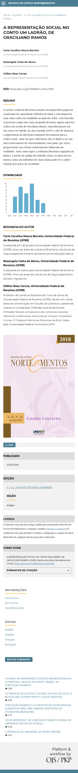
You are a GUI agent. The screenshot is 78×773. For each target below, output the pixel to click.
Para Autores (11, 602)
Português (10, 644)
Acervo (17, 15)
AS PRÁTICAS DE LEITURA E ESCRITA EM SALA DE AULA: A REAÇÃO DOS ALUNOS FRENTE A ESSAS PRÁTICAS (38, 695)
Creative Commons (56, 528)
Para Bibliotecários (14, 607)
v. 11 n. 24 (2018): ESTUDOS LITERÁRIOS (45, 15)
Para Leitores (12, 597)
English (9, 629)
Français (9, 639)
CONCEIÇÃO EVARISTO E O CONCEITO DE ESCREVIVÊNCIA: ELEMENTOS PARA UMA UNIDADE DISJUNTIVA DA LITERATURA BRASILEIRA (38, 708)
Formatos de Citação (22, 570)
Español (9, 634)
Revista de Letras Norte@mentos (31, 3)
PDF (10, 445)
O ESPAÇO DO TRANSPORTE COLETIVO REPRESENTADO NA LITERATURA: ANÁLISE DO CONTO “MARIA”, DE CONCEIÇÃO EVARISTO (38, 682)
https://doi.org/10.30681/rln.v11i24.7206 (32, 89)
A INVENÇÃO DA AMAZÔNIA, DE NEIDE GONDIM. (33, 731)
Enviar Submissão (18, 659)
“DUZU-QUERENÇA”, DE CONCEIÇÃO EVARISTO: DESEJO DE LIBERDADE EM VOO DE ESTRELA (38, 721)
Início (6, 15)
